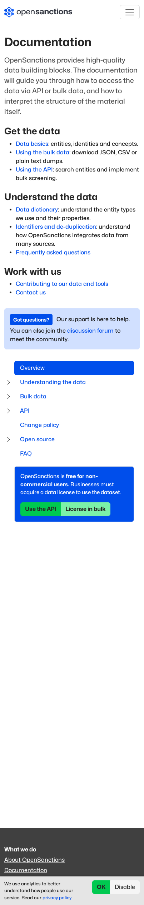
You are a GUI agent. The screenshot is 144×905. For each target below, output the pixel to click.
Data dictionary (37, 209)
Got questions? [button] (31, 320)
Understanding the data (53, 382)
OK (101, 887)
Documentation (25, 870)
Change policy (39, 425)
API (25, 410)
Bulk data (33, 396)
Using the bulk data (42, 152)
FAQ (26, 453)
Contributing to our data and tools (62, 283)
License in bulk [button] (85, 509)
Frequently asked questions (53, 252)
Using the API (34, 169)
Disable (125, 887)
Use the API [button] (40, 509)
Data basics (32, 143)
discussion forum (90, 330)
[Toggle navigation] (130, 12)
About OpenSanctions (34, 859)
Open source (37, 439)
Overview (32, 367)
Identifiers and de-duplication (56, 226)
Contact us (31, 292)
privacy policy (57, 897)
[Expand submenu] (8, 382)
